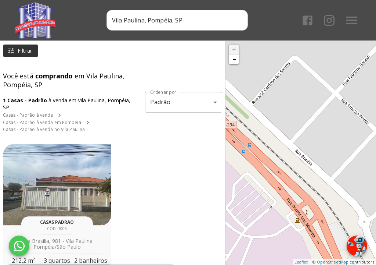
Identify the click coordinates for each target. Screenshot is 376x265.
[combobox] (177, 20)
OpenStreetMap (332, 262)
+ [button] (234, 49)
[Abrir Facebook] (307, 20)
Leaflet (301, 262)
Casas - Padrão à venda (28, 115)
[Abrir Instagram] (329, 20)
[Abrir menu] (352, 20)
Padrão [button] (160, 102)
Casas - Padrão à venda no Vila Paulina (44, 129)
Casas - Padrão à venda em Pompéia (42, 122)
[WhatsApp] (19, 246)
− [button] (234, 59)
